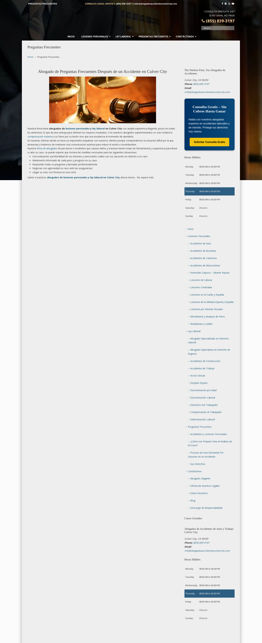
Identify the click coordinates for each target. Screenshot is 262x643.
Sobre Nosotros (199, 493)
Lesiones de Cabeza (201, 280)
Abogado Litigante (200, 478)
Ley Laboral (194, 331)
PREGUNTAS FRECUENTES (42, 4)
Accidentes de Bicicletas (203, 250)
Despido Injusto (199, 382)
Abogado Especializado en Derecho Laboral (208, 340)
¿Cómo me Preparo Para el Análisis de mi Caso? (210, 443)
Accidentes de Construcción (205, 361)
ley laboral (98, 128)
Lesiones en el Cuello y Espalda (207, 294)
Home (30, 57)
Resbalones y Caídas (201, 323)
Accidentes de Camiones (203, 258)
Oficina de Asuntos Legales (205, 485)
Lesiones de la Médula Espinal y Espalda (212, 302)
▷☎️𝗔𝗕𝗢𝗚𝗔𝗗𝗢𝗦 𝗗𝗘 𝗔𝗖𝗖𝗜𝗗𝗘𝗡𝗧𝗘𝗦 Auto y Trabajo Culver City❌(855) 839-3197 (131, 20)
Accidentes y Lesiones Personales (208, 434)
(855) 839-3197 (123, 4)
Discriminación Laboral (202, 397)
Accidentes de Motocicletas (205, 265)
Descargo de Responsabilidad (206, 507)
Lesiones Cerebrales (201, 287)
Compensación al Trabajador (206, 412)
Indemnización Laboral (202, 419)
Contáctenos (195, 471)
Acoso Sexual (197, 375)
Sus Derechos (197, 464)
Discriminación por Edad (203, 390)
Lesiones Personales (199, 236)
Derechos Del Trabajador (204, 404)
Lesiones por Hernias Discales (206, 309)
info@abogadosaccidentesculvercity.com (155, 4)
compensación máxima (40, 136)
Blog (192, 500)
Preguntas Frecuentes (200, 426)
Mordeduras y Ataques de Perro (207, 316)
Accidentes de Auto (200, 243)
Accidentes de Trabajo (202, 368)
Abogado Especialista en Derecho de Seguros (209, 351)
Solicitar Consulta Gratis (209, 142)
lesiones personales (78, 128)
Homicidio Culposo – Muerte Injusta (209, 272)
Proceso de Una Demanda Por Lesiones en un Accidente (206, 454)
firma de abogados (47, 148)
